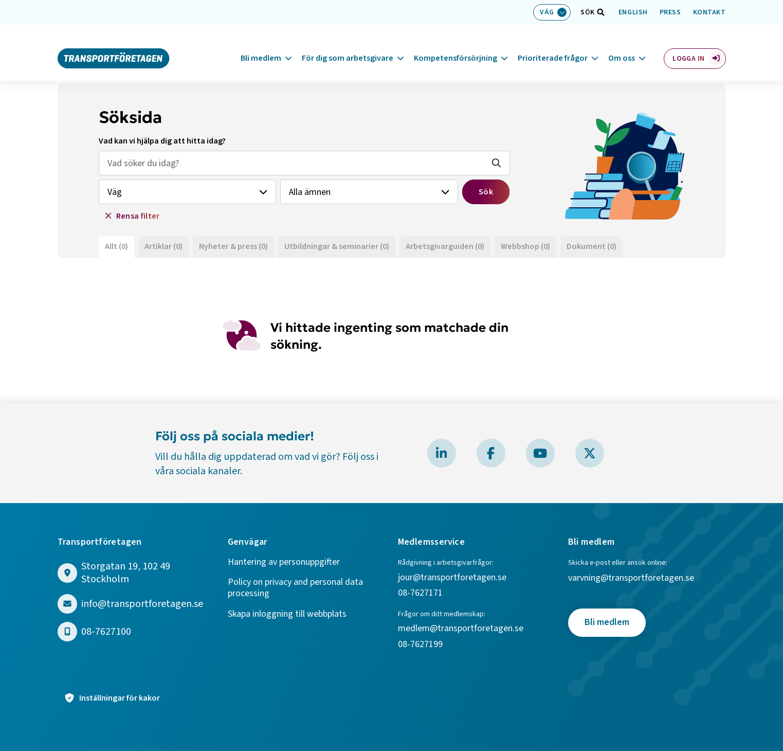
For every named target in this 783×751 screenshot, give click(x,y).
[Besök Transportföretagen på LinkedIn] (441, 453)
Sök (486, 192)
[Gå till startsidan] (114, 45)
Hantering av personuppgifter (284, 562)
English (633, 12)
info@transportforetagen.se (142, 604)
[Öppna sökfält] (587, 12)
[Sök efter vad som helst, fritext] (304, 163)
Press (670, 12)
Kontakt (709, 12)
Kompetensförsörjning (455, 46)
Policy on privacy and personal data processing (295, 588)
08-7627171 (420, 593)
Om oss (621, 46)
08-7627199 (421, 645)
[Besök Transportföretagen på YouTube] (540, 453)
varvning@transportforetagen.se (631, 578)
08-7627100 (106, 631)
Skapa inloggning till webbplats (287, 614)
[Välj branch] (188, 192)
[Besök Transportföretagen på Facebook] (491, 453)
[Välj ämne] (369, 192)
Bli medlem (261, 46)
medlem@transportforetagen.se (460, 629)
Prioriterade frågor (553, 46)
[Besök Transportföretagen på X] (589, 453)
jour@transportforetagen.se (452, 578)
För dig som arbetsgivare (347, 46)
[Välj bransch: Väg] (552, 12)
